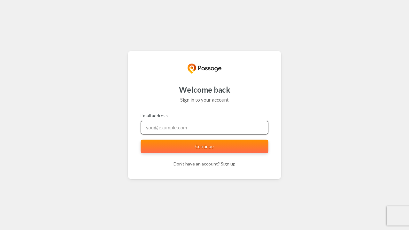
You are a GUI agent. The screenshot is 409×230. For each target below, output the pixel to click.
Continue (204, 146)
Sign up (228, 163)
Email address (154, 115)
